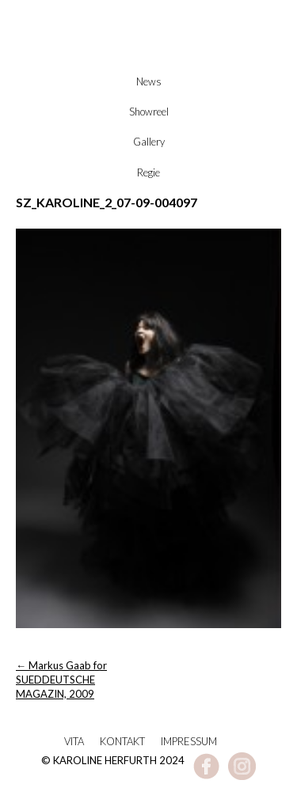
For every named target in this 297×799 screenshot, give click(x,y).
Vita (74, 741)
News (149, 81)
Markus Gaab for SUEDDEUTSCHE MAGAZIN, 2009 (61, 679)
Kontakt (122, 741)
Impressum (189, 741)
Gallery (149, 141)
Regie (148, 172)
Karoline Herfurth (149, 57)
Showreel (149, 111)
